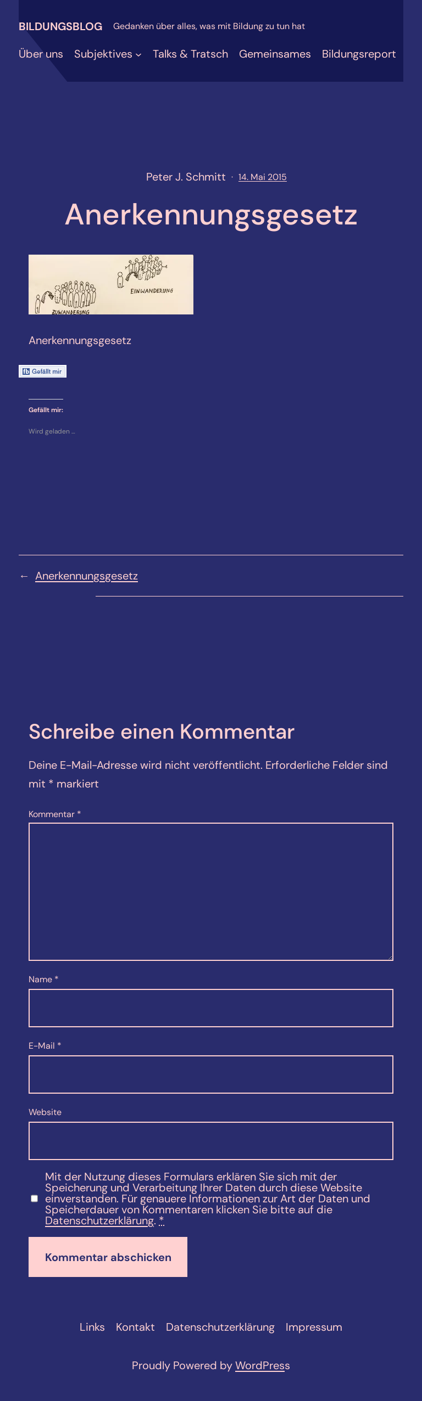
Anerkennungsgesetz (86, 576)
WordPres (260, 1365)
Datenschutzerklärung (99, 1220)
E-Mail (45, 1045)
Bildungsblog (60, 26)
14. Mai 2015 (262, 177)
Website (45, 1112)
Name (44, 979)
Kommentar (55, 814)
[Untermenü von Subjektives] (138, 53)
